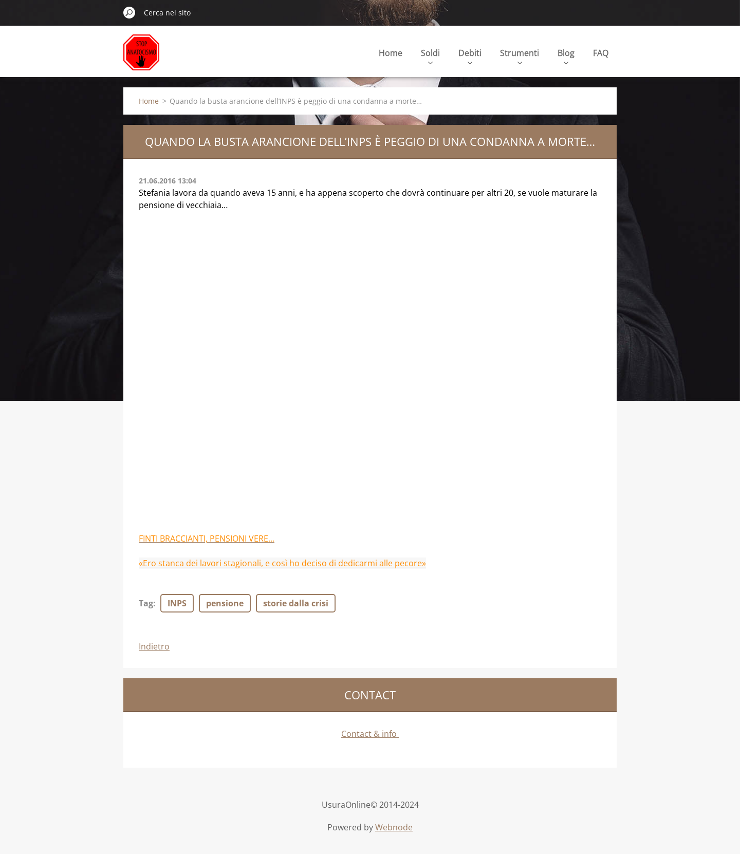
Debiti (470, 55)
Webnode (394, 827)
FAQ (600, 53)
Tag (146, 603)
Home (390, 53)
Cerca (129, 12)
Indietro (154, 646)
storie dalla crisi (295, 603)
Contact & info (370, 733)
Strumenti (519, 55)
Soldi (430, 55)
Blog (566, 55)
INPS (177, 603)
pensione (225, 603)
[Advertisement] (216, 288)
